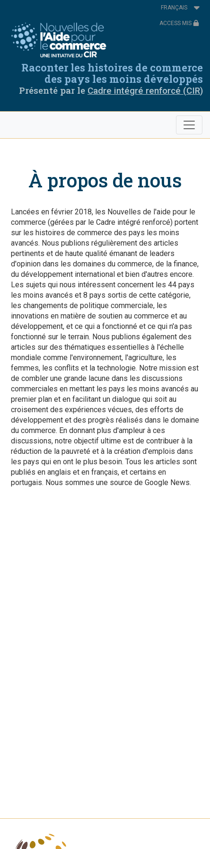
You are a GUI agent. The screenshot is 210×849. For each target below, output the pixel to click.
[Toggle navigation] (189, 124)
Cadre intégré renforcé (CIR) (145, 90)
